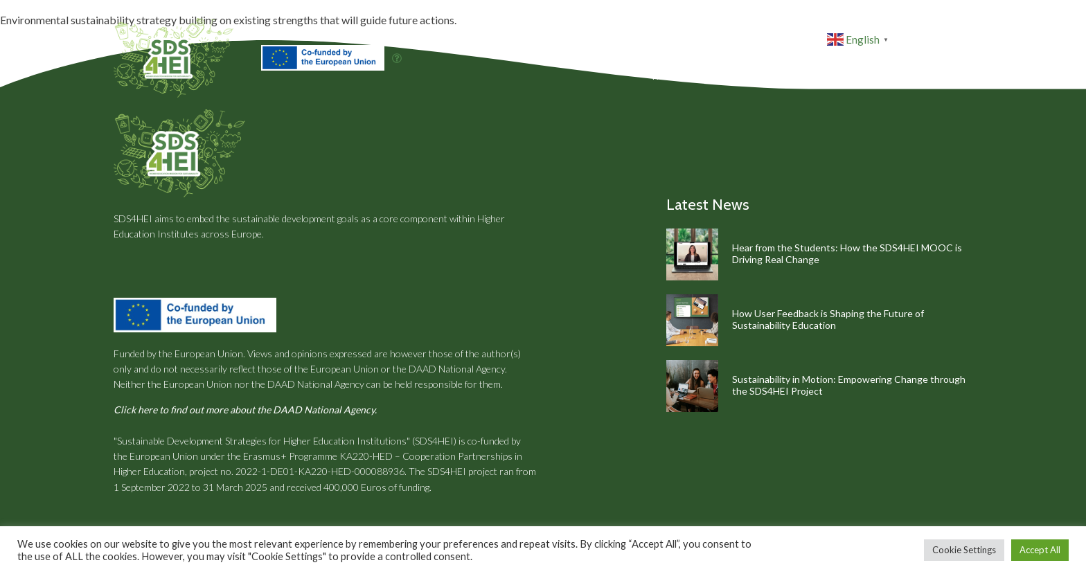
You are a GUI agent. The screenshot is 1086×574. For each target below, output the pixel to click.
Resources (832, 76)
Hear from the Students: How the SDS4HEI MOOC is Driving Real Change (847, 253)
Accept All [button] (1040, 549)
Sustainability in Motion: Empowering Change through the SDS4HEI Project (848, 385)
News (893, 76)
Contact (942, 76)
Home (665, 76)
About (710, 76)
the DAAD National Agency (449, 369)
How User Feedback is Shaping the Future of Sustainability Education (828, 319)
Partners (762, 76)
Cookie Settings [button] (964, 549)
